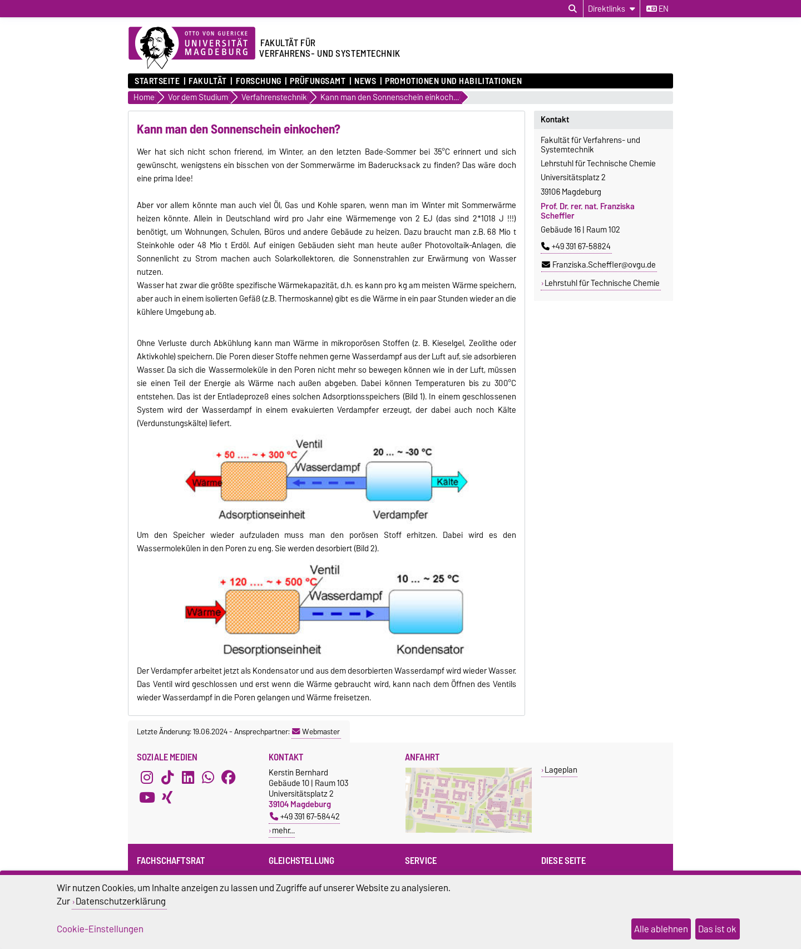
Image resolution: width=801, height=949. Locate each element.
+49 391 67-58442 (305, 816)
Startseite (157, 81)
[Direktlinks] (612, 8)
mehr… (283, 830)
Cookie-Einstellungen (100, 929)
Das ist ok (717, 929)
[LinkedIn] (188, 777)
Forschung (258, 81)
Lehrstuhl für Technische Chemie (602, 283)
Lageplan (561, 770)
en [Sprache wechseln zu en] (657, 9)
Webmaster (316, 731)
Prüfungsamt (317, 81)
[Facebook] (229, 777)
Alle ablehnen (661, 929)
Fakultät (207, 81)
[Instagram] (147, 777)
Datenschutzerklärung (121, 901)
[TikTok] (167, 777)
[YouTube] (147, 797)
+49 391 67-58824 (576, 246)
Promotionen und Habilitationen (453, 81)
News (365, 81)
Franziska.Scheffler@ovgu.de (599, 264)
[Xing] (167, 797)
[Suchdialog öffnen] (572, 9)
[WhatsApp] (208, 777)
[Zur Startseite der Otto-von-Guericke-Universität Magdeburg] (192, 48)
